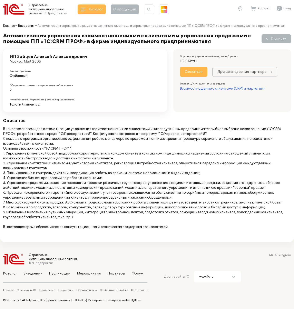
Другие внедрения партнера (242, 72)
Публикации (59, 273)
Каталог (10, 273)
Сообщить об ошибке (114, 290)
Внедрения (26, 26)
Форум (137, 273)
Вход (287, 8)
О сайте (8, 290)
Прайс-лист (47, 290)
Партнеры (116, 273)
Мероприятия (89, 273)
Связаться (194, 72)
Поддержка (65, 290)
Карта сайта (139, 290)
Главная (9, 26)
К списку (278, 39)
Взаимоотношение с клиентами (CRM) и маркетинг (222, 89)
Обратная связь (86, 290)
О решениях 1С (26, 290)
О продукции (124, 9)
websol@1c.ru (131, 300)
